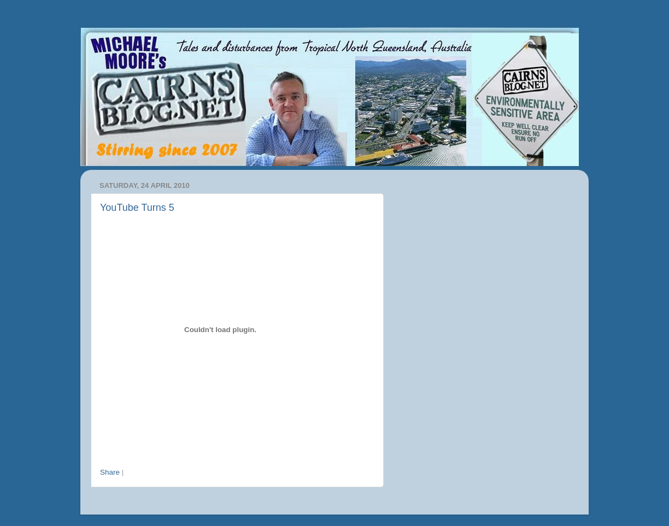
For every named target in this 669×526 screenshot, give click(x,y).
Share (110, 472)
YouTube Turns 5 (137, 207)
